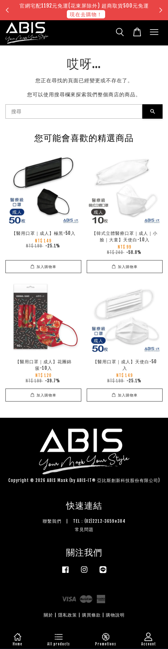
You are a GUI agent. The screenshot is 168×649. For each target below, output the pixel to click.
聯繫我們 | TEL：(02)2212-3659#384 (84, 521)
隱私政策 (67, 615)
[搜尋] (73, 111)
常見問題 (84, 529)
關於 (48, 615)
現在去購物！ (86, 14)
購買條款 (91, 615)
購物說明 (115, 615)
